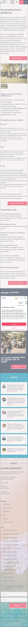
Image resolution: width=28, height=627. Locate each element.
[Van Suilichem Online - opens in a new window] (21, 298)
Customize (14, 328)
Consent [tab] (20, 302)
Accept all (13, 324)
